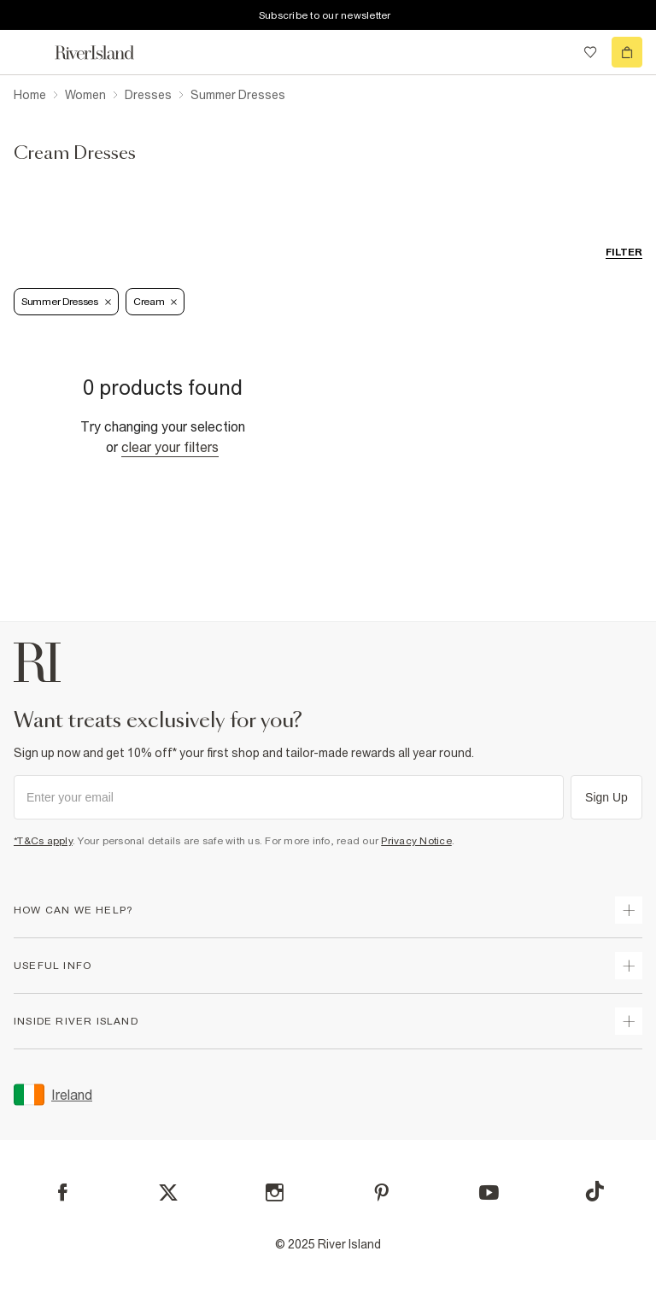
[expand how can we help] (628, 910)
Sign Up (606, 797)
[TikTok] (594, 1191)
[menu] (29, 52)
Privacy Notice (416, 841)
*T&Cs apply (43, 841)
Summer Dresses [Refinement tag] (66, 302)
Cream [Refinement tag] (155, 302)
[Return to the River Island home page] (106, 52)
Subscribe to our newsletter (325, 15)
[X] (168, 1193)
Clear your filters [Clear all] (170, 447)
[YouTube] (489, 1192)
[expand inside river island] (628, 1021)
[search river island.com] (555, 52)
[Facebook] (62, 1192)
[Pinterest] (381, 1192)
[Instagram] (274, 1192)
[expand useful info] (628, 965)
